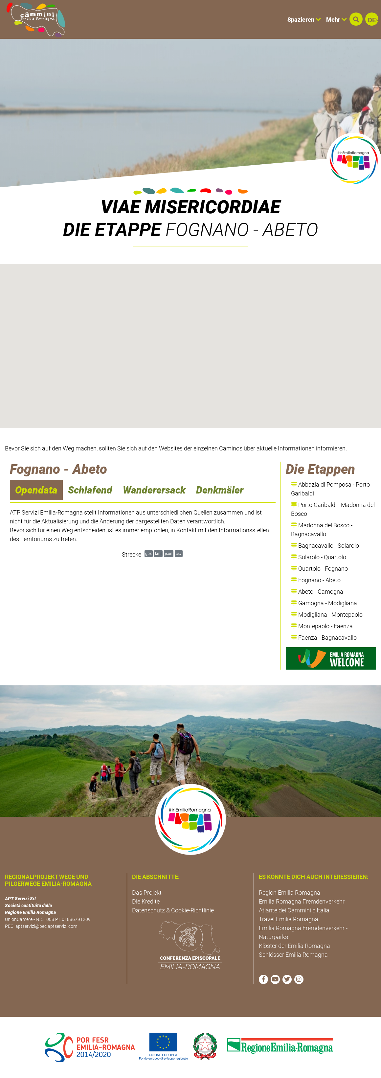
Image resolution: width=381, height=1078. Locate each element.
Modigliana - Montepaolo (327, 614)
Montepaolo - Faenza (322, 626)
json (168, 553)
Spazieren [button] (304, 19)
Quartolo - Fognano (319, 568)
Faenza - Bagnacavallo (324, 637)
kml (158, 553)
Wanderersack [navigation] (154, 490)
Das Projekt (147, 892)
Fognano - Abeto (316, 580)
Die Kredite (146, 901)
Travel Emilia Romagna (288, 919)
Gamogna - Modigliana (324, 603)
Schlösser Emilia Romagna (293, 954)
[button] (356, 19)
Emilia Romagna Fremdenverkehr (302, 901)
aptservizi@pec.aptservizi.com (46, 926)
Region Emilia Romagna (289, 892)
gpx (148, 553)
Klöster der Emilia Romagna (294, 945)
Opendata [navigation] (36, 490)
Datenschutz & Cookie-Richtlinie (173, 910)
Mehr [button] (336, 19)
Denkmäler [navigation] (219, 490)
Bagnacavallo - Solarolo (325, 545)
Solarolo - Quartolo (318, 557)
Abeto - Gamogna (317, 591)
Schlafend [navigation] (90, 490)
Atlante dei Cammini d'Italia (294, 910)
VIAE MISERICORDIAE (190, 207)
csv (179, 553)
